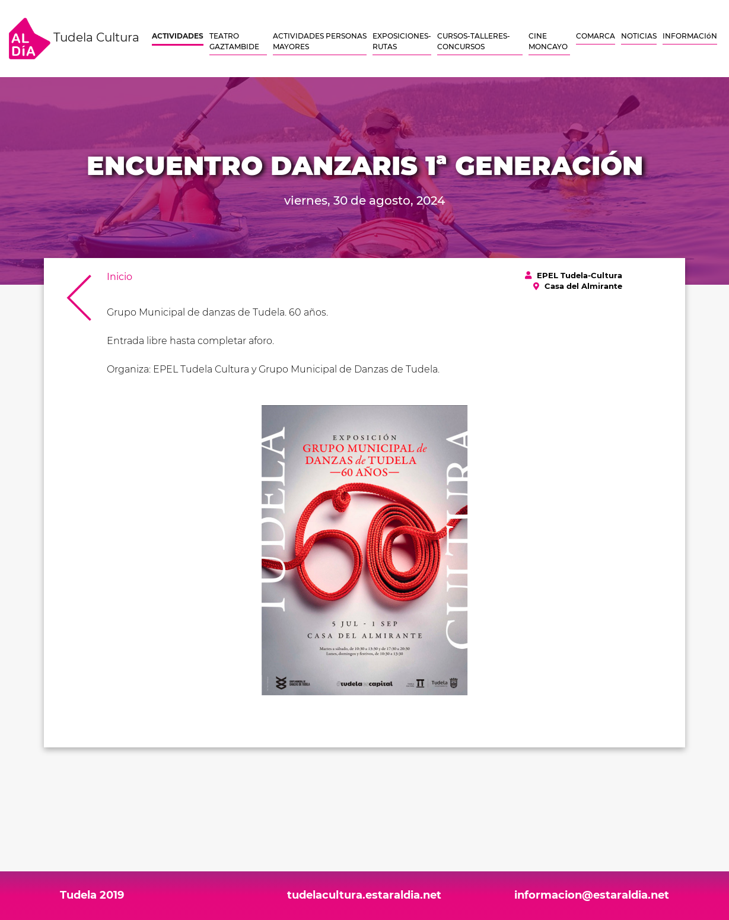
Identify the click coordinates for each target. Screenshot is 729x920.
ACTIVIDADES (177, 35)
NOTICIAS (639, 35)
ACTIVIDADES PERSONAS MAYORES (320, 41)
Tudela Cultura (74, 38)
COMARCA (595, 35)
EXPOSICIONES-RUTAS (402, 41)
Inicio (119, 276)
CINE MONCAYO (548, 41)
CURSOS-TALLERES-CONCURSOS (473, 41)
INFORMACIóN (690, 35)
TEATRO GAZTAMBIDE (234, 41)
